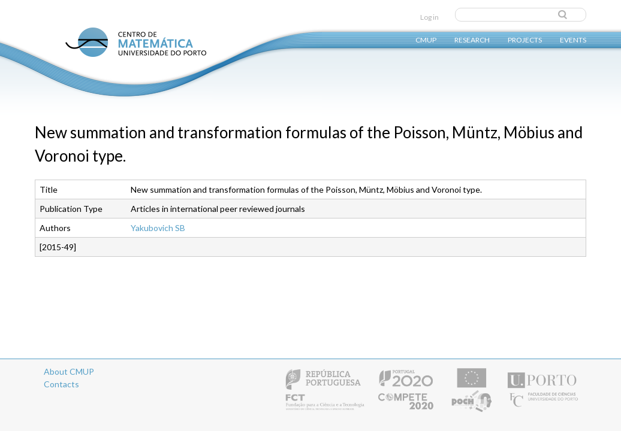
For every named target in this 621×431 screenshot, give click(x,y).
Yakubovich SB (158, 228)
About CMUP (69, 371)
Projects (525, 39)
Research (472, 39)
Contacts (61, 384)
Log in (429, 17)
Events (573, 39)
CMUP (425, 39)
